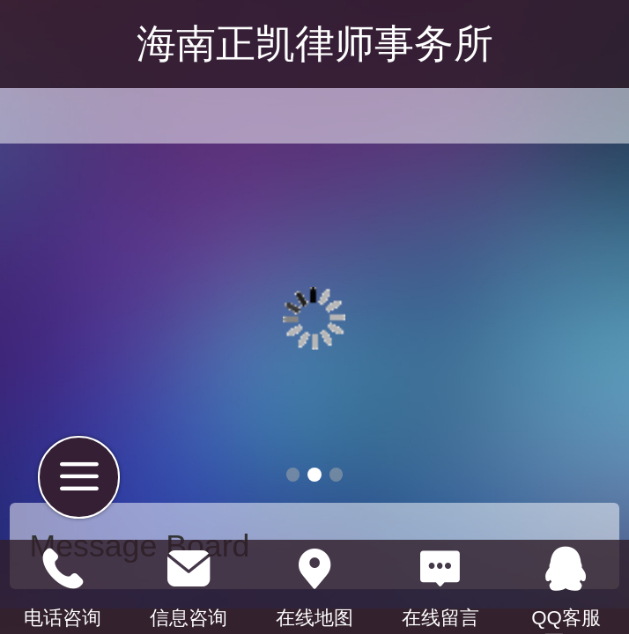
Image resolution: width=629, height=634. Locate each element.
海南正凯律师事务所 (315, 43)
